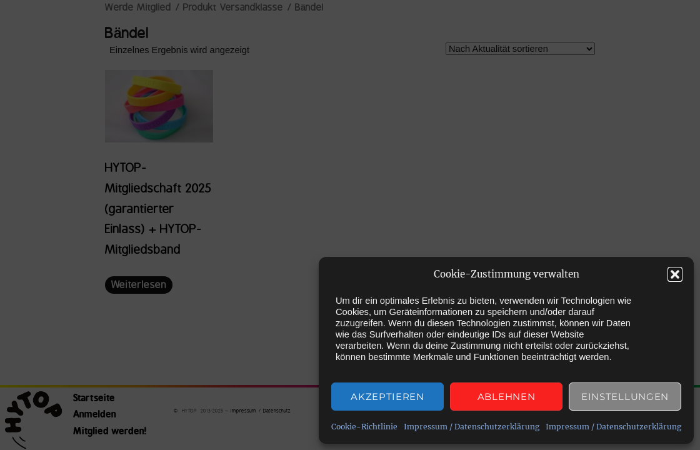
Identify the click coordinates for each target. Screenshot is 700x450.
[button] (675, 274)
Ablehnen (507, 396)
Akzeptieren (387, 396)
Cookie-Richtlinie (364, 426)
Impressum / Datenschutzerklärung (471, 426)
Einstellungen (625, 396)
